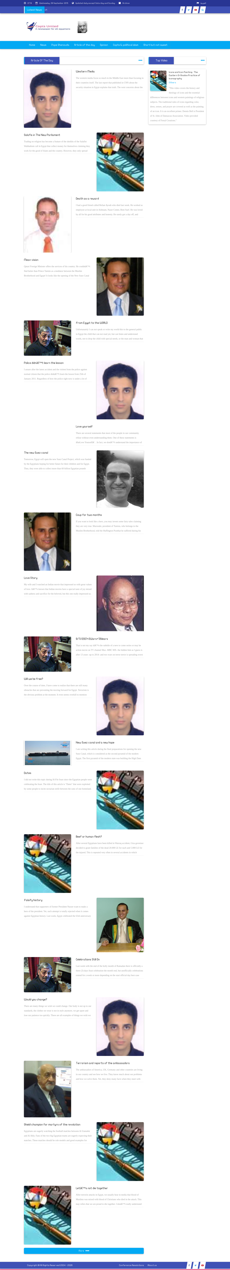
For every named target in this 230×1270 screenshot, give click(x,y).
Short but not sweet (155, 45)
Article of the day (84, 45)
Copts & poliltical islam (125, 45)
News (43, 45)
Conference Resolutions (131, 1265)
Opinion (104, 45)
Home (32, 45)
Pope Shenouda (60, 45)
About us (152, 1265)
